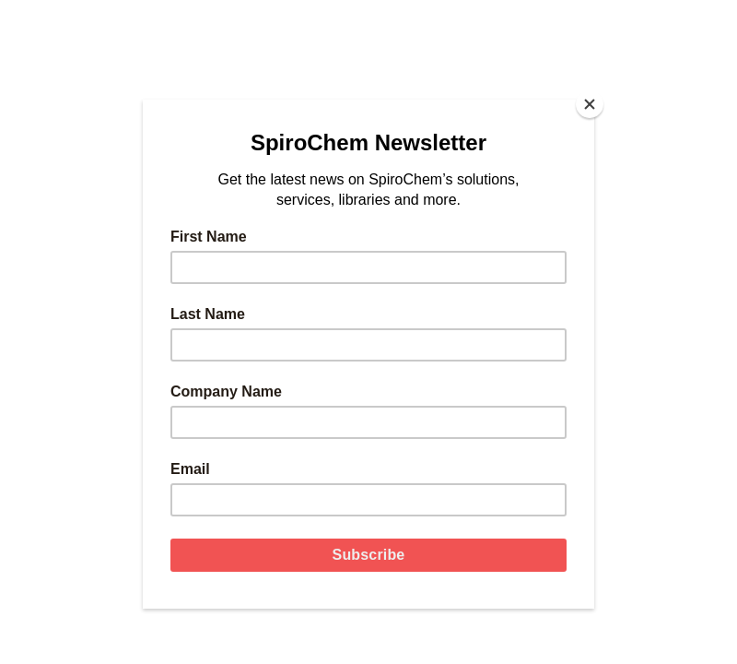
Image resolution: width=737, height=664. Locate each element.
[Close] (589, 104)
